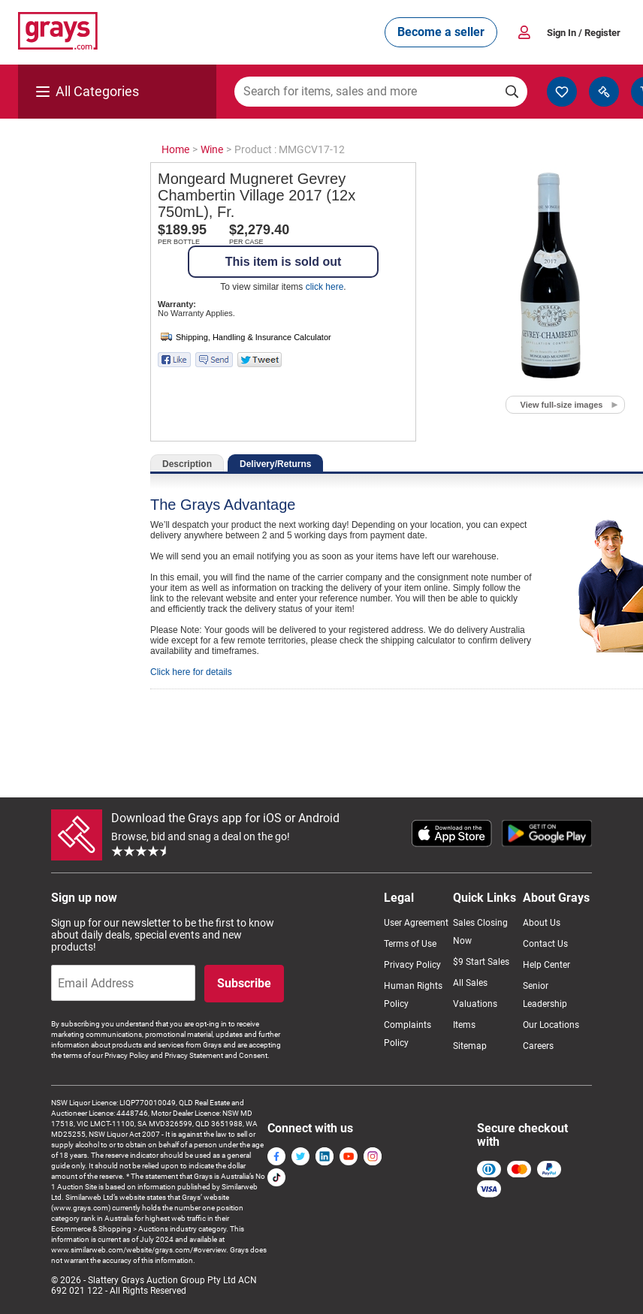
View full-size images (562, 404)
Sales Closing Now (480, 932)
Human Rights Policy (413, 995)
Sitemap (470, 1046)
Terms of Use (410, 944)
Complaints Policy (407, 1034)
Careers (538, 1046)
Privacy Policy (412, 965)
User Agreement (416, 923)
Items (464, 1025)
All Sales (470, 983)
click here (325, 287)
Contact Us (545, 944)
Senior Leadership (545, 995)
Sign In (583, 32)
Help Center (546, 965)
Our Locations (551, 1025)
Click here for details (191, 672)
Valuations (475, 1004)
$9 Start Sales (481, 962)
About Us (541, 923)
